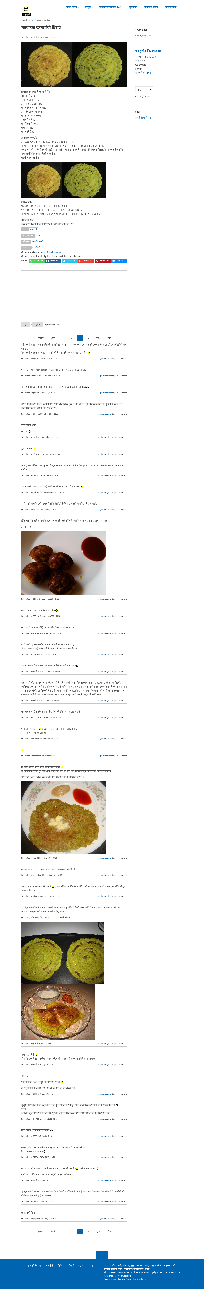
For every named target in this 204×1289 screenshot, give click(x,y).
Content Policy (140, 1279)
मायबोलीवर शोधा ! (143, 118)
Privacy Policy (124, 1279)
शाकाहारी (33, 229)
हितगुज (88, 7)
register (46, 325)
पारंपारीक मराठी (37, 241)
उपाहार (39, 235)
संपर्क (147, 1269)
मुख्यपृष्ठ (32, 20)
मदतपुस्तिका (170, 7)
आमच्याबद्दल (138, 1269)
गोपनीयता (128, 1269)
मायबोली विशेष (151, 7)
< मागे (53, 338)
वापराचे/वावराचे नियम (113, 1269)
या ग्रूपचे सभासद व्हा (144, 73)
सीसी (90, 1266)
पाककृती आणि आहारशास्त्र (52, 252)
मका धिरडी (36, 247)
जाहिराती (70, 1266)
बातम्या (81, 1266)
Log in (28, 325)
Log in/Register (143, 36)
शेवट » (110, 338)
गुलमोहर (133, 7)
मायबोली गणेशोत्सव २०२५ (110, 7)
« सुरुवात (39, 338)
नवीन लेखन (71, 7)
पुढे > (98, 338)
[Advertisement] (74, 294)
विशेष (60, 1266)
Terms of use (110, 1279)
